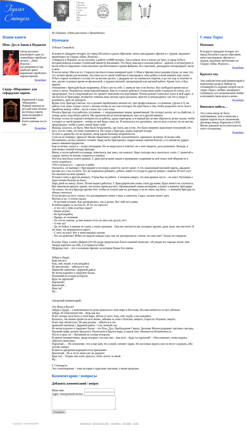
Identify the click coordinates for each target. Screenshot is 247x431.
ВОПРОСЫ (85, 426)
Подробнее (40, 80)
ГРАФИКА (116, 426)
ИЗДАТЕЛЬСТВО (100, 426)
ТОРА (136, 426)
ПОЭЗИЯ (127, 426)
